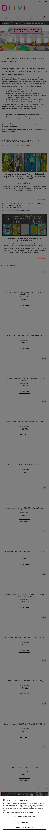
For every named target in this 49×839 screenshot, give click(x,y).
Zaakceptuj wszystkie (24, 827)
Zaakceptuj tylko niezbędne (24, 817)
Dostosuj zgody (24, 822)
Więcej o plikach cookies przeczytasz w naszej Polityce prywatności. (21, 812)
